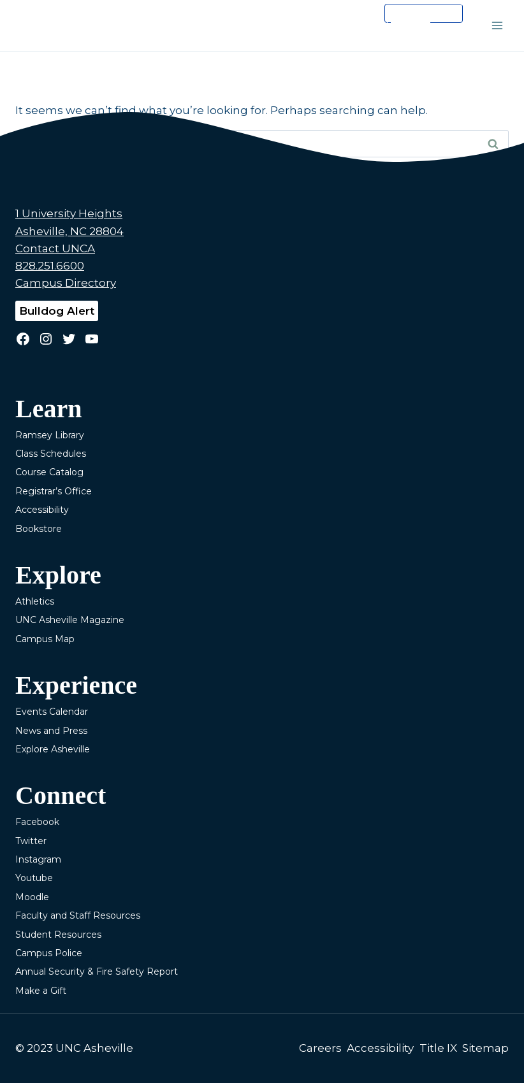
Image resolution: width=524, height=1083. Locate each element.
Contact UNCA (55, 248)
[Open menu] (497, 25)
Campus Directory (65, 282)
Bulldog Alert (56, 311)
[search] (410, 23)
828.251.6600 (49, 265)
